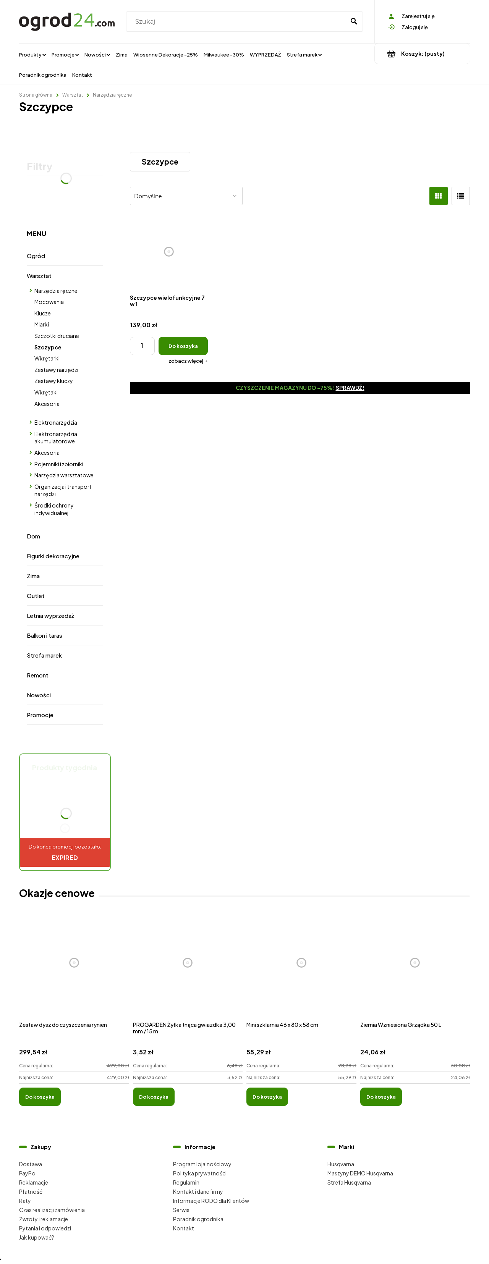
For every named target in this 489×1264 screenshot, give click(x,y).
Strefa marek (44, 655)
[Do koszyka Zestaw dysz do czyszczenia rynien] (40, 1097)
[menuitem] (32, 54)
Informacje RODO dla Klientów (211, 1200)
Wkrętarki (47, 358)
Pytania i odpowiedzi (45, 1228)
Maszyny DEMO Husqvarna (360, 1173)
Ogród (36, 255)
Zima (33, 575)
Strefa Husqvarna (349, 1182)
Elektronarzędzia (55, 422)
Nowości (39, 694)
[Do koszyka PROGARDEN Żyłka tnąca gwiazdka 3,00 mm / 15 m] (154, 1097)
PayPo (27, 1173)
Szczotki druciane (56, 335)
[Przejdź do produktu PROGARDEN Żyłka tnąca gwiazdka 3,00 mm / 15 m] (188, 971)
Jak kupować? (36, 1237)
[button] (188, 361)
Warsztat (39, 275)
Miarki (41, 324)
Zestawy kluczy (53, 380)
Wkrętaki (46, 392)
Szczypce (48, 347)
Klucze (42, 313)
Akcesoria (47, 403)
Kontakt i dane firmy (198, 1191)
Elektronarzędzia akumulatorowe (55, 437)
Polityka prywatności (200, 1173)
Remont (38, 675)
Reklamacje (33, 1182)
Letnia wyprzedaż (50, 615)
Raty (25, 1200)
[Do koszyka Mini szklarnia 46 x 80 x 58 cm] (267, 1097)
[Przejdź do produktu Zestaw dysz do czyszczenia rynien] (74, 971)
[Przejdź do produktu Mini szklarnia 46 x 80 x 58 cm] (301, 971)
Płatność (30, 1191)
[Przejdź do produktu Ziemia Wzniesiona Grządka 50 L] (415, 971)
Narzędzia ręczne (56, 290)
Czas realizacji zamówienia (52, 1209)
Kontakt (183, 1228)
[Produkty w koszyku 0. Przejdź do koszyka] (422, 54)
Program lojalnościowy (202, 1164)
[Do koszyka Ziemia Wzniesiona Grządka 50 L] (381, 1097)
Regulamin (186, 1182)
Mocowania (49, 301)
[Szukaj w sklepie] (237, 22)
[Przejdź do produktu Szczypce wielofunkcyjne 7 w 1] (169, 252)
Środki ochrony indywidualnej (54, 509)
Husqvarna (340, 1164)
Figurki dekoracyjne (53, 555)
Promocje (40, 714)
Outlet (36, 595)
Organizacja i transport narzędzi (63, 490)
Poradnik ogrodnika (198, 1219)
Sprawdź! (350, 387)
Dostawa (30, 1164)
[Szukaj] (354, 22)
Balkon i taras (44, 635)
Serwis (181, 1209)
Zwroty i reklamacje (43, 1219)
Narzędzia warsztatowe (64, 475)
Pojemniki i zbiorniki (58, 464)
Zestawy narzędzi (56, 369)
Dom (33, 536)
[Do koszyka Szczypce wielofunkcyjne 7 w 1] (183, 346)
